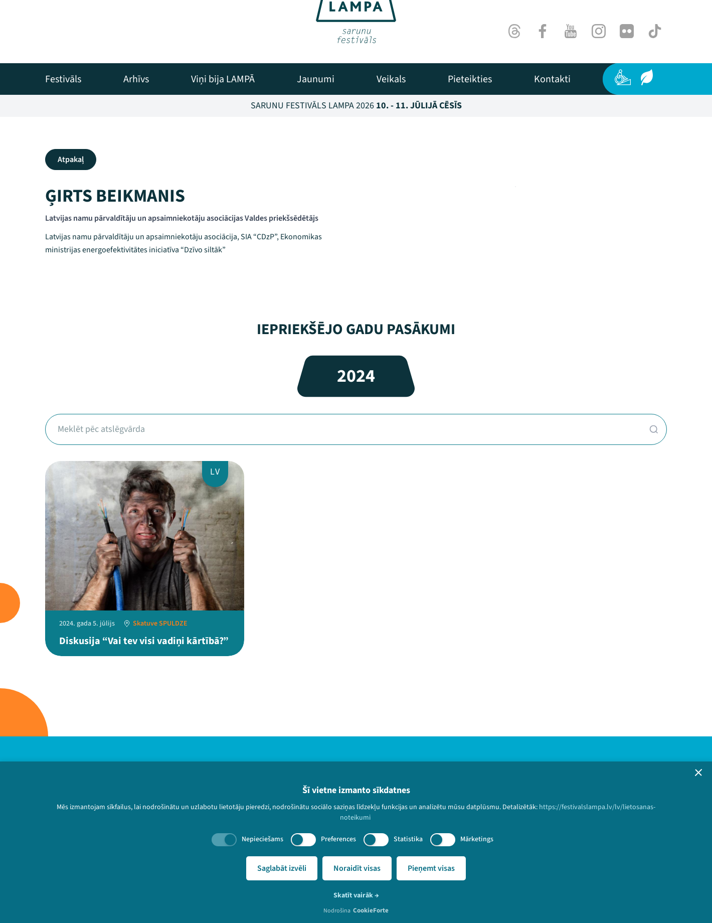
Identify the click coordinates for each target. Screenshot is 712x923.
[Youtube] (571, 31)
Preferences (338, 839)
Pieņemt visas (431, 868)
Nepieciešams (262, 839)
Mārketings (476, 839)
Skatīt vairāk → (356, 895)
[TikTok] (655, 31)
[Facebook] (542, 31)
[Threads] (514, 31)
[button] (698, 772)
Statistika (408, 839)
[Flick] (627, 31)
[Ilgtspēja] (647, 77)
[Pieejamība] (623, 77)
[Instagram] (599, 31)
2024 (356, 376)
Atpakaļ (71, 159)
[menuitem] (63, 79)
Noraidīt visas (357, 868)
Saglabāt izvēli (281, 868)
